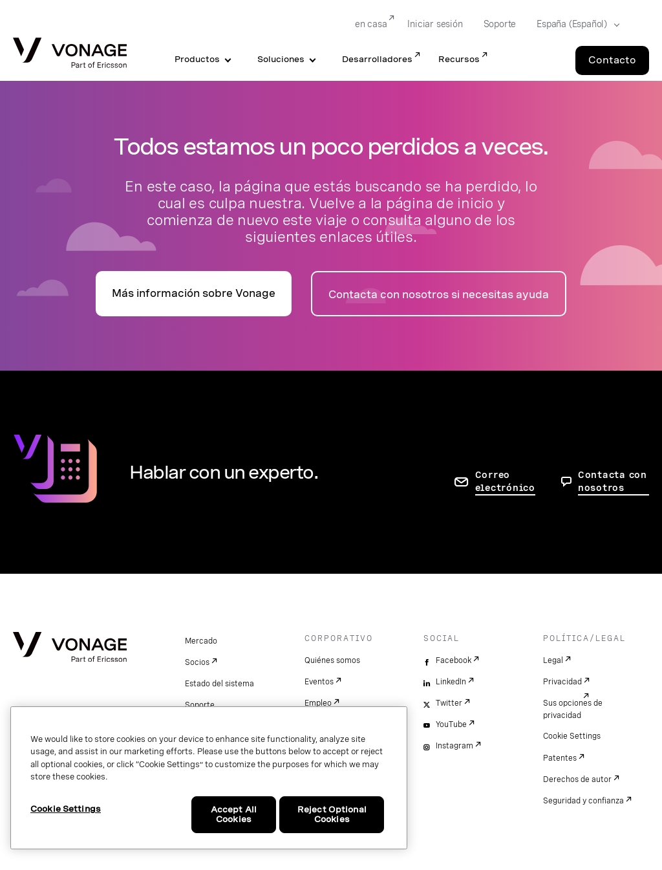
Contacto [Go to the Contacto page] (612, 60)
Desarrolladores (377, 59)
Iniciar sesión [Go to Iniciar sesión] (434, 24)
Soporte (200, 705)
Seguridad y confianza (583, 800)
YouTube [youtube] (451, 724)
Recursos (459, 59)
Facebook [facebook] (453, 660)
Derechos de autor (577, 779)
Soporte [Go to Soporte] (500, 24)
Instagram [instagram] (454, 745)
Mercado (201, 641)
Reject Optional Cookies (332, 815)
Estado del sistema (219, 683)
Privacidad (562, 681)
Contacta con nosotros (612, 481)
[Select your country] (574, 24)
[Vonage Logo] (70, 54)
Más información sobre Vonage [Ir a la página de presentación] (193, 293)
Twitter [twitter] (449, 703)
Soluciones (280, 59)
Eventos (319, 681)
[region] (208, 777)
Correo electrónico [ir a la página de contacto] (505, 481)
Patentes (560, 758)
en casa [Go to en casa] (371, 24)
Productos (197, 59)
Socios (197, 662)
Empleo (318, 703)
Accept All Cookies (234, 815)
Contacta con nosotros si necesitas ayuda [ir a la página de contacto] (438, 294)
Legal (553, 660)
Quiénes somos (332, 660)
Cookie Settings (572, 736)
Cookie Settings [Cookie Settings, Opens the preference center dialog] (65, 809)
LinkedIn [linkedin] (451, 681)
